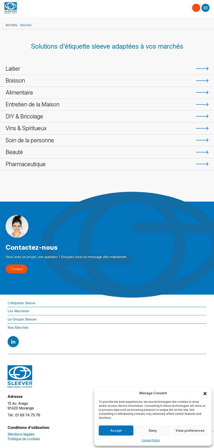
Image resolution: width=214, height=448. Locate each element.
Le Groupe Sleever (22, 319)
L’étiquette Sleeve (22, 303)
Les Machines (18, 311)
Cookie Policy (151, 440)
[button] (205, 393)
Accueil (12, 25)
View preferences (190, 430)
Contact (196, 6)
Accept (116, 430)
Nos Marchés (18, 327)
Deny (153, 430)
